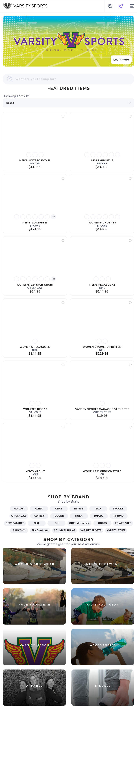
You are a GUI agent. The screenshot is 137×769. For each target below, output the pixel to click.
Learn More (121, 60)
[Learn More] (68, 41)
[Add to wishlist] (63, 116)
